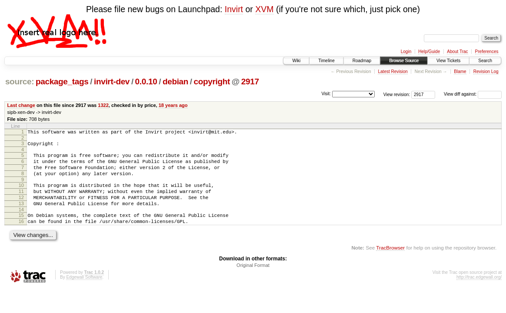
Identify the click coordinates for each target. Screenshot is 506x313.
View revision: (396, 94)
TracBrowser (390, 263)
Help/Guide (429, 51)
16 (21, 235)
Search (485, 60)
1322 (103, 105)
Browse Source (404, 60)
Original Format (253, 280)
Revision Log (486, 71)
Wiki (296, 60)
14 (21, 222)
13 (21, 215)
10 (21, 193)
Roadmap (362, 60)
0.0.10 (146, 81)
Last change (21, 105)
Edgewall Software (84, 292)
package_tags (62, 81)
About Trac (457, 51)
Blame (460, 71)
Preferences (487, 51)
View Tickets (448, 60)
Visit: (326, 93)
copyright (212, 81)
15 (21, 228)
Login (406, 51)
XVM (264, 9)
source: (19, 81)
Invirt (234, 9)
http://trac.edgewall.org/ (479, 292)
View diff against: (473, 94)
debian (175, 81)
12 (21, 207)
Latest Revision (392, 71)
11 (21, 200)
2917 (250, 81)
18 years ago (173, 105)
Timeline (326, 60)
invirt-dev (112, 81)
